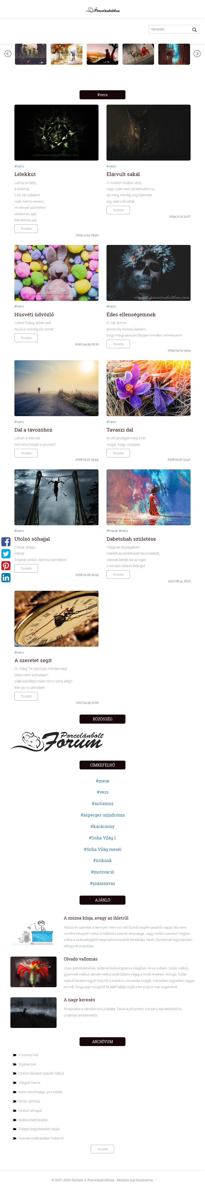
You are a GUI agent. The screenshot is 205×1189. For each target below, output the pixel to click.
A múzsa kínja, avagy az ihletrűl (96, 918)
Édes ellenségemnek (131, 314)
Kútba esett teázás (33, 1120)
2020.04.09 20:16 (86, 344)
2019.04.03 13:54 (179, 350)
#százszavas (102, 883)
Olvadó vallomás (80, 959)
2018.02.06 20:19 (87, 575)
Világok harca (29, 1083)
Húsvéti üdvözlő (34, 314)
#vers (19, 166)
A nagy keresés (79, 999)
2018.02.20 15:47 (179, 459)
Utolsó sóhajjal (32, 538)
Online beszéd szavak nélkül (41, 1073)
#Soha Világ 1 (102, 837)
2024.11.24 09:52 (87, 235)
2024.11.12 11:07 (180, 216)
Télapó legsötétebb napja (39, 1129)
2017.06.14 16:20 (179, 581)
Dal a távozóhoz (33, 429)
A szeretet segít (33, 660)
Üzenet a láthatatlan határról (41, 1138)
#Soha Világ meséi (102, 849)
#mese (112, 531)
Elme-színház (29, 1101)
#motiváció (102, 872)
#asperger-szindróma (103, 815)
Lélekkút (25, 174)
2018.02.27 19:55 (87, 459)
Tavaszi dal (120, 429)
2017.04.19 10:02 (87, 702)
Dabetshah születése (131, 538)
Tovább (26, 229)
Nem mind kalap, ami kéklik (40, 1092)
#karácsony (102, 826)
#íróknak (102, 860)
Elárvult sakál (123, 174)
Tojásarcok (27, 1064)
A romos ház (28, 1055)
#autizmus (102, 803)
